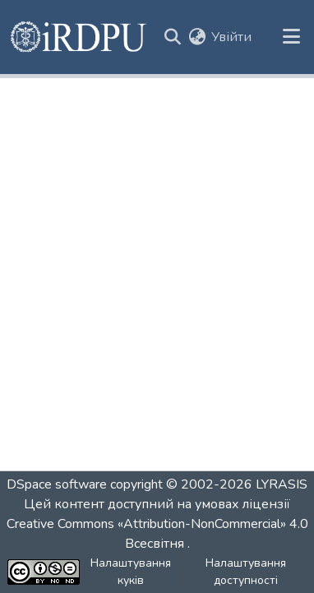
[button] (79, 37)
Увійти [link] (231, 37)
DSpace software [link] (57, 484)
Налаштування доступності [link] (245, 571)
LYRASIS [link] (281, 484)
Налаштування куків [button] (130, 571)
